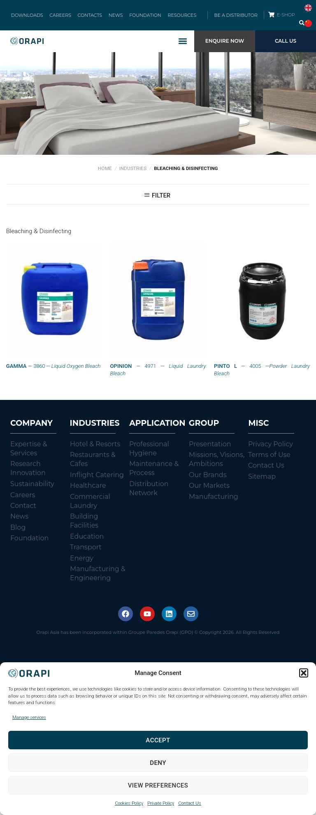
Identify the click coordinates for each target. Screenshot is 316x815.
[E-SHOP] (271, 15)
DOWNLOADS (31, 16)
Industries (132, 171)
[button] (304, 673)
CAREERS (63, 16)
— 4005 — (262, 372)
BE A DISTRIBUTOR (235, 16)
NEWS (115, 16)
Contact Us (189, 803)
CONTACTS (90, 16)
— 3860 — (53, 369)
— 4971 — (158, 372)
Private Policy (160, 803)
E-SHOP (286, 16)
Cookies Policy (129, 803)
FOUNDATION (143, 16)
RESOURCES (178, 16)
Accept (158, 740)
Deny (158, 763)
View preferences (158, 785)
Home (105, 171)
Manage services (29, 717)
